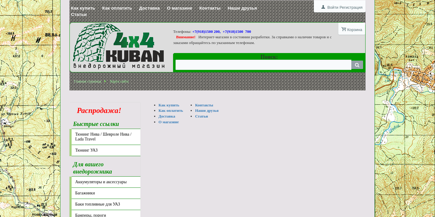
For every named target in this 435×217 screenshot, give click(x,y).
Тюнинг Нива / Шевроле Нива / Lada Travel (103, 136)
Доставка (149, 8)
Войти (332, 7)
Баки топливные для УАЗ (97, 204)
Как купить (83, 8)
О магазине (179, 8)
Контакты (210, 8)
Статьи (79, 14)
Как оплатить (117, 8)
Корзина (354, 29)
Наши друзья (242, 8)
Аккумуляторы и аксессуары (101, 182)
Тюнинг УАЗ (86, 150)
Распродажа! (97, 110)
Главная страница (87, 81)
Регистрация (351, 7)
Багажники (85, 193)
